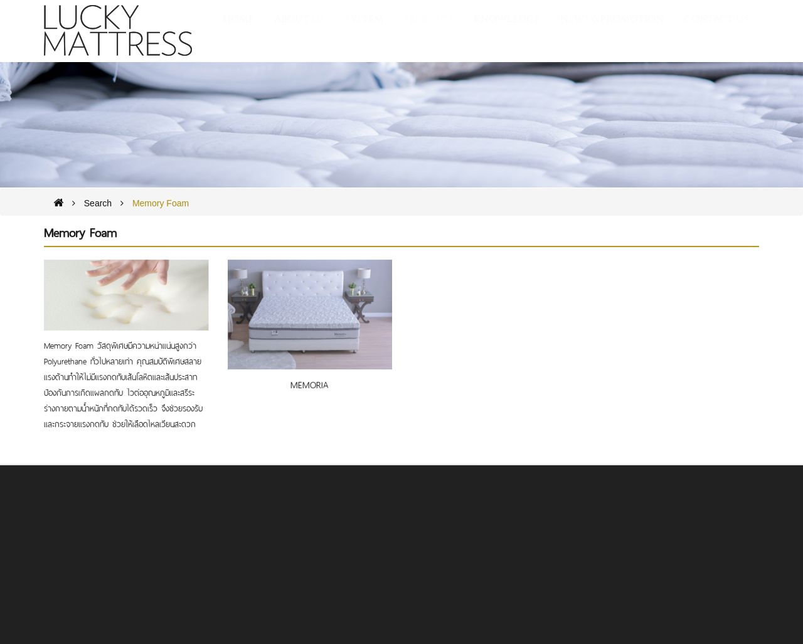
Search (98, 204)
